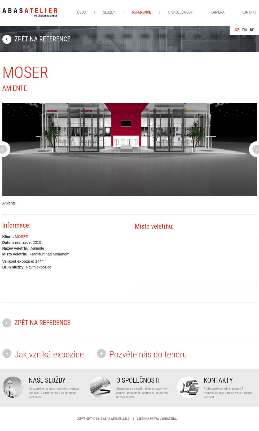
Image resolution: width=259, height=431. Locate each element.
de (252, 30)
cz (237, 30)
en (244, 30)
